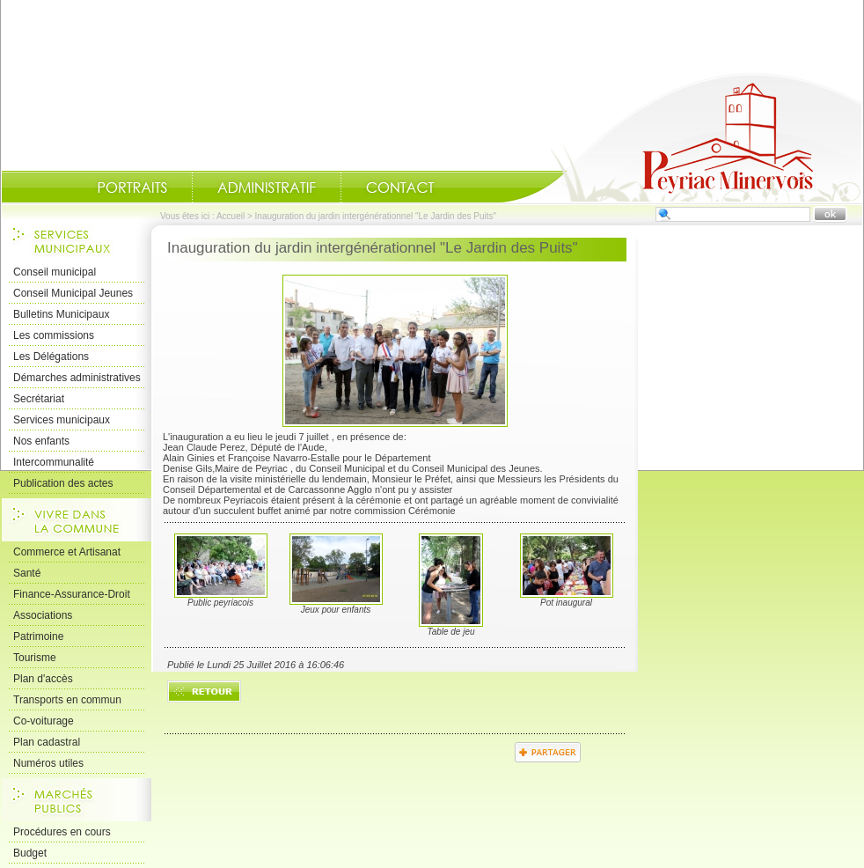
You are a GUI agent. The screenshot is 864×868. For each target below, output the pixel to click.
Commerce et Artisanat (67, 552)
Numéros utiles (48, 763)
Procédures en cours (62, 832)
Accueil (682, 137)
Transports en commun (67, 700)
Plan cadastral (46, 742)
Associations (42, 615)
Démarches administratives (77, 377)
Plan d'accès (43, 679)
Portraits (132, 187)
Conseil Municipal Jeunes (73, 293)
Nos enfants (41, 441)
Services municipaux (61, 420)
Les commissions (53, 335)
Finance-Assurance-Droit (71, 594)
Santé (26, 573)
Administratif (266, 187)
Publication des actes (63, 483)
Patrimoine (38, 636)
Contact (400, 187)
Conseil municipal (54, 272)
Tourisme (34, 657)
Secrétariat (38, 399)
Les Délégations (51, 356)
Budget (30, 853)
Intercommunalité (53, 462)
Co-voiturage (43, 721)
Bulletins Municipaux (61, 314)
